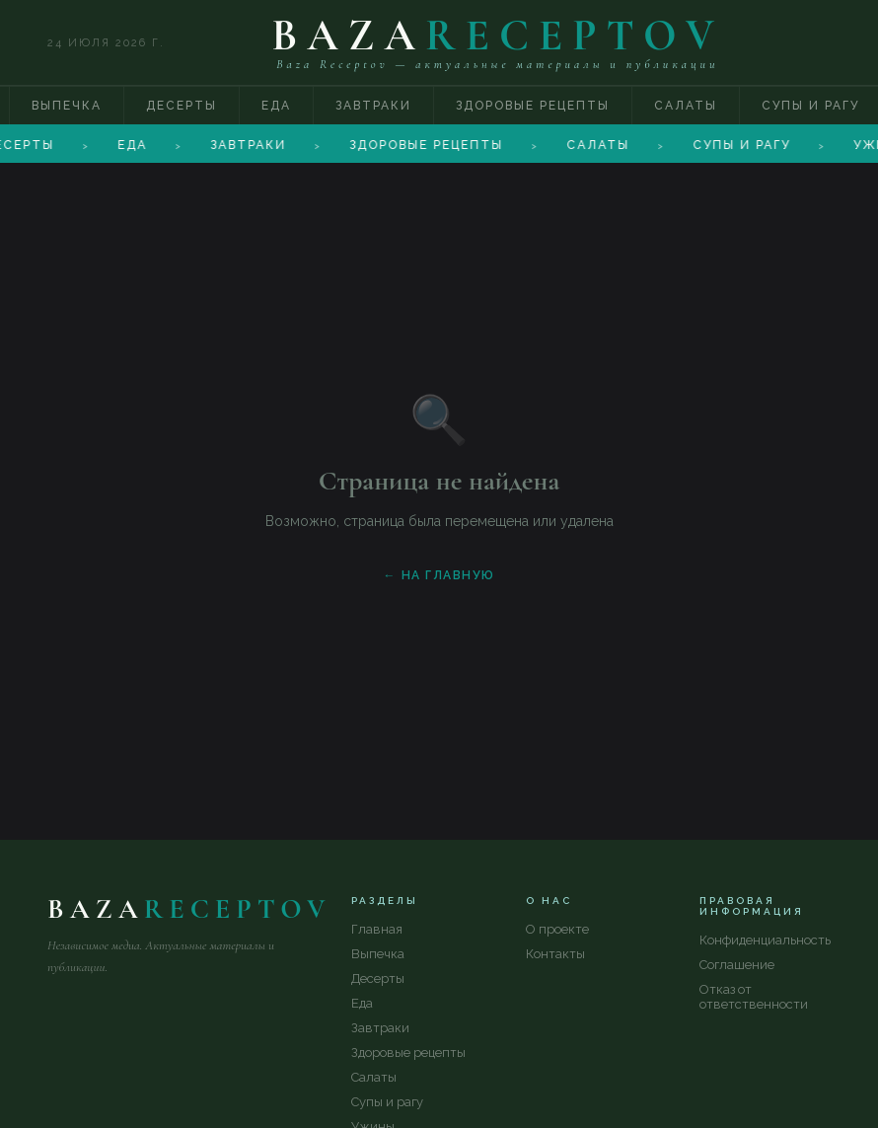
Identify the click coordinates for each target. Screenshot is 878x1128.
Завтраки (373, 106)
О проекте (557, 929)
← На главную (439, 575)
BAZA (497, 35)
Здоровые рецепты (533, 106)
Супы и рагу (387, 1101)
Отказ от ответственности (753, 997)
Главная (376, 929)
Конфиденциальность (765, 940)
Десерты (181, 106)
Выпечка (67, 106)
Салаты (685, 106)
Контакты (555, 953)
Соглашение (736, 964)
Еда (276, 106)
